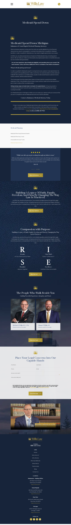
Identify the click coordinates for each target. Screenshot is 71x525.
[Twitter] (31, 519)
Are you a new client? (15, 373)
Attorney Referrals (35, 460)
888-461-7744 (35, 446)
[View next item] (37, 169)
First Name (13, 364)
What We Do (35, 463)
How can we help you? (16, 377)
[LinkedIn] (34, 519)
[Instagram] (40, 519)
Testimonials (35, 466)
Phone (12, 369)
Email (37, 369)
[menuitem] (35, 133)
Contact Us (35, 471)
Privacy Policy (33, 387)
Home (35, 452)
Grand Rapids (28, 109)
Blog (35, 469)
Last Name (38, 364)
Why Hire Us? (35, 455)
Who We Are (35, 458)
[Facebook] (37, 519)
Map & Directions (35, 484)
